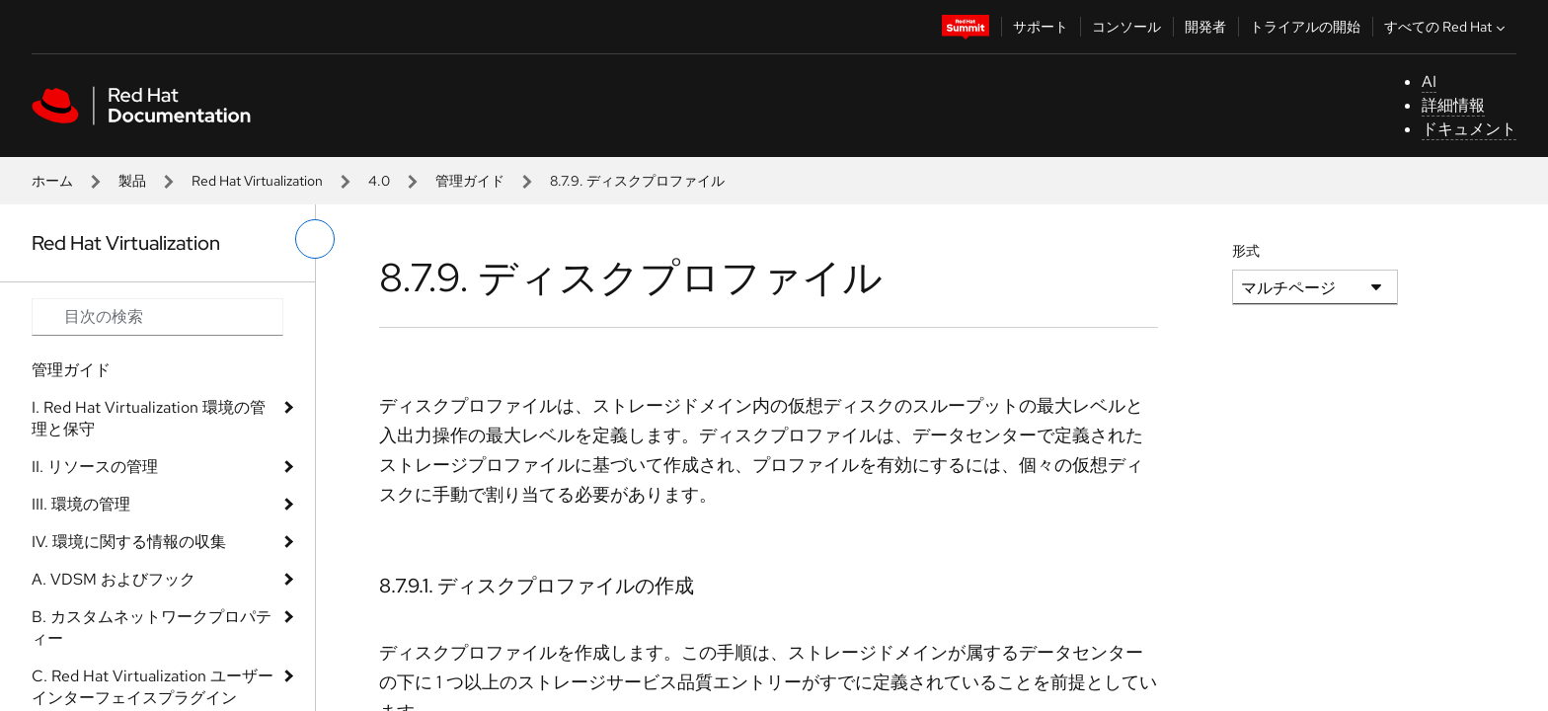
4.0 (379, 181)
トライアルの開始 (1305, 27)
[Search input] (157, 317)
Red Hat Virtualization (257, 181)
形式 (1246, 251)
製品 (132, 181)
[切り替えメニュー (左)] (315, 239)
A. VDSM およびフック (113, 579)
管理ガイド (469, 181)
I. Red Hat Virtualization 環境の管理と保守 (149, 418)
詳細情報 (1453, 105)
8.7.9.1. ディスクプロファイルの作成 (536, 585)
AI (1429, 81)
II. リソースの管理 (95, 466)
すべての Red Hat (1446, 27)
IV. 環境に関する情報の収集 (129, 541)
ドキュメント (1469, 128)
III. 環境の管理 (81, 504)
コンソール (1126, 27)
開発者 (1205, 27)
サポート (1040, 27)
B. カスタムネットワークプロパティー (151, 627)
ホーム (52, 181)
